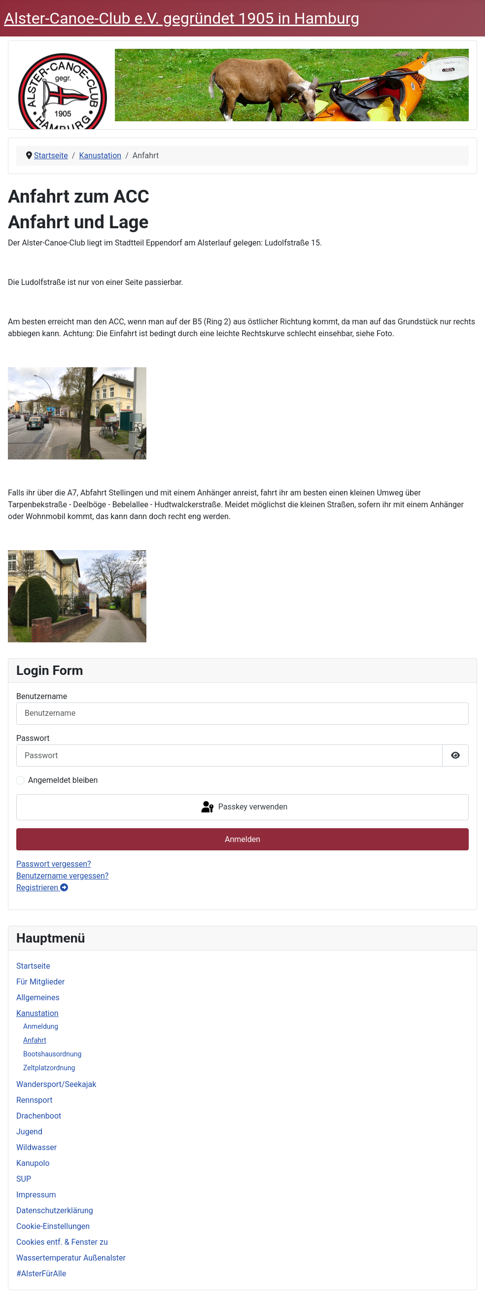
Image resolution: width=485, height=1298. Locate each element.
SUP (23, 1179)
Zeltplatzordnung (49, 1068)
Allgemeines (38, 997)
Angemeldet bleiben (63, 780)
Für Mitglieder (40, 981)
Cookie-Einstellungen (53, 1226)
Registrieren (42, 887)
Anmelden (242, 839)
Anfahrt (34, 1040)
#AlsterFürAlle (41, 1273)
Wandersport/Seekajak (56, 1084)
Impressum (36, 1194)
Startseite (33, 966)
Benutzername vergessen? (62, 875)
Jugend (29, 1131)
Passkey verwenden (243, 807)
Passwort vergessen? (53, 864)
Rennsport (34, 1100)
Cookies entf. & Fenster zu (62, 1242)
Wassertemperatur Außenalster (71, 1258)
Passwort (32, 738)
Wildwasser (36, 1147)
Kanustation (37, 1013)
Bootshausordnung (52, 1054)
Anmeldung (40, 1026)
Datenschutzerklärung (54, 1210)
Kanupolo (33, 1163)
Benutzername (41, 696)
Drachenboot (38, 1116)
